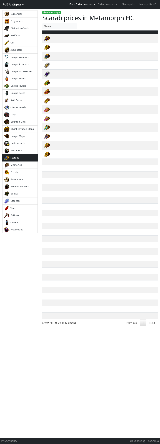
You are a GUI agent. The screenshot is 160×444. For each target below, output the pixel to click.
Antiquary (13, 4)
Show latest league (51, 12)
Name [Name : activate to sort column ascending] (58, 34)
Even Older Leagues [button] (81, 4)
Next (152, 335)
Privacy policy (9, 441)
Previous (131, 335)
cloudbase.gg (137, 441)
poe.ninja (153, 441)
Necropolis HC (147, 4)
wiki (143, 42)
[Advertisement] (20, 280)
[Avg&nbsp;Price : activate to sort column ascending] (125, 34)
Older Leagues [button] (106, 4)
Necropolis (128, 4)
